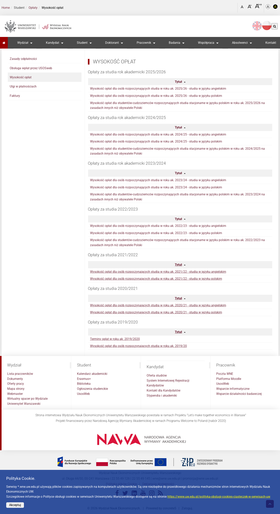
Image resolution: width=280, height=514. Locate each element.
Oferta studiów (157, 375)
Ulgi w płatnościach (23, 86)
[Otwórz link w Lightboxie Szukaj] (233, 6)
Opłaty (33, 8)
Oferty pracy (15, 384)
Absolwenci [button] (240, 43)
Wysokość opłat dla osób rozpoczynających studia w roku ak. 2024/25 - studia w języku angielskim (158, 134)
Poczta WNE (224, 374)
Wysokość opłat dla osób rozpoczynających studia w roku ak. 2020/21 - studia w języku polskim (156, 312)
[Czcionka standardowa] (242, 8)
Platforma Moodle (228, 379)
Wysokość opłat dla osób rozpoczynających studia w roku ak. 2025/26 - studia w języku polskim (156, 96)
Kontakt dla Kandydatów (163, 390)
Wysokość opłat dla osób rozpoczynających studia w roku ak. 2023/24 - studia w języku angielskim (158, 180)
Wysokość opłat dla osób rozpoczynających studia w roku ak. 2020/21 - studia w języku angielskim (158, 305)
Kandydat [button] (52, 43)
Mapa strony (15, 389)
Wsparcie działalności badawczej (239, 394)
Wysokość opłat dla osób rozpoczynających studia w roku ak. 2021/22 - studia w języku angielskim (158, 272)
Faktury (15, 96)
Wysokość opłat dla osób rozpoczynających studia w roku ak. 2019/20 (138, 346)
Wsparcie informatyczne (232, 389)
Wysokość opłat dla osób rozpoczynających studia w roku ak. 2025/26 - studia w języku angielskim (158, 88)
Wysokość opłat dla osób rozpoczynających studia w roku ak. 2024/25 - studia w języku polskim (156, 141)
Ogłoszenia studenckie (92, 389)
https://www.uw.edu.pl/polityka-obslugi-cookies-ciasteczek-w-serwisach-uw (218, 496)
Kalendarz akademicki (92, 374)
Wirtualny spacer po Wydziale (27, 398)
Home (6, 8)
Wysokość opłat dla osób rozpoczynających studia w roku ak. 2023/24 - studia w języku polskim (156, 187)
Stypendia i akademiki (162, 395)
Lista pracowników (20, 374)
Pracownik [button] (144, 43)
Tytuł (178, 82)
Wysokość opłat (21, 77)
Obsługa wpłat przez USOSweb (31, 68)
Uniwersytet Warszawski (23, 404)
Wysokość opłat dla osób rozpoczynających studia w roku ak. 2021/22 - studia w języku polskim (156, 279)
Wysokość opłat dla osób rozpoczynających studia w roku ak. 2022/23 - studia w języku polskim (156, 233)
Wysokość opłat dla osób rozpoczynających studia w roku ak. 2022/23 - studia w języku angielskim (158, 226)
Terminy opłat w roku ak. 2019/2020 (115, 339)
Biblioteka (84, 384)
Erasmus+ (84, 379)
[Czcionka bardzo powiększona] (258, 7)
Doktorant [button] (112, 43)
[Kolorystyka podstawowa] (268, 8)
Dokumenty (15, 379)
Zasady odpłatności (23, 59)
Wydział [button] (22, 43)
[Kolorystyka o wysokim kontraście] (275, 8)
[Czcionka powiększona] (250, 8)
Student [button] (82, 43)
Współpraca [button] (206, 43)
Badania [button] (174, 43)
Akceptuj (15, 505)
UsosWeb (83, 394)
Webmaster (15, 394)
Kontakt (270, 43)
